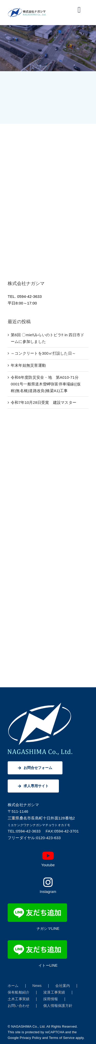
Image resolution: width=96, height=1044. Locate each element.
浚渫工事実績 (54, 992)
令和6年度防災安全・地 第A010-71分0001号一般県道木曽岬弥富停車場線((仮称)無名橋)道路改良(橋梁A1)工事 (46, 384)
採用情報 (50, 999)
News (37, 986)
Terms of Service (61, 1038)
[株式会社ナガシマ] (27, 9)
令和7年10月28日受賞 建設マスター (43, 402)
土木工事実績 (18, 999)
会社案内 (62, 986)
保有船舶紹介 (18, 992)
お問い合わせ (18, 1006)
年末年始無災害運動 (28, 365)
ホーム (13, 986)
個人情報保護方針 (57, 1006)
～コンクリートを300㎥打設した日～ (43, 353)
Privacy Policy (30, 1038)
